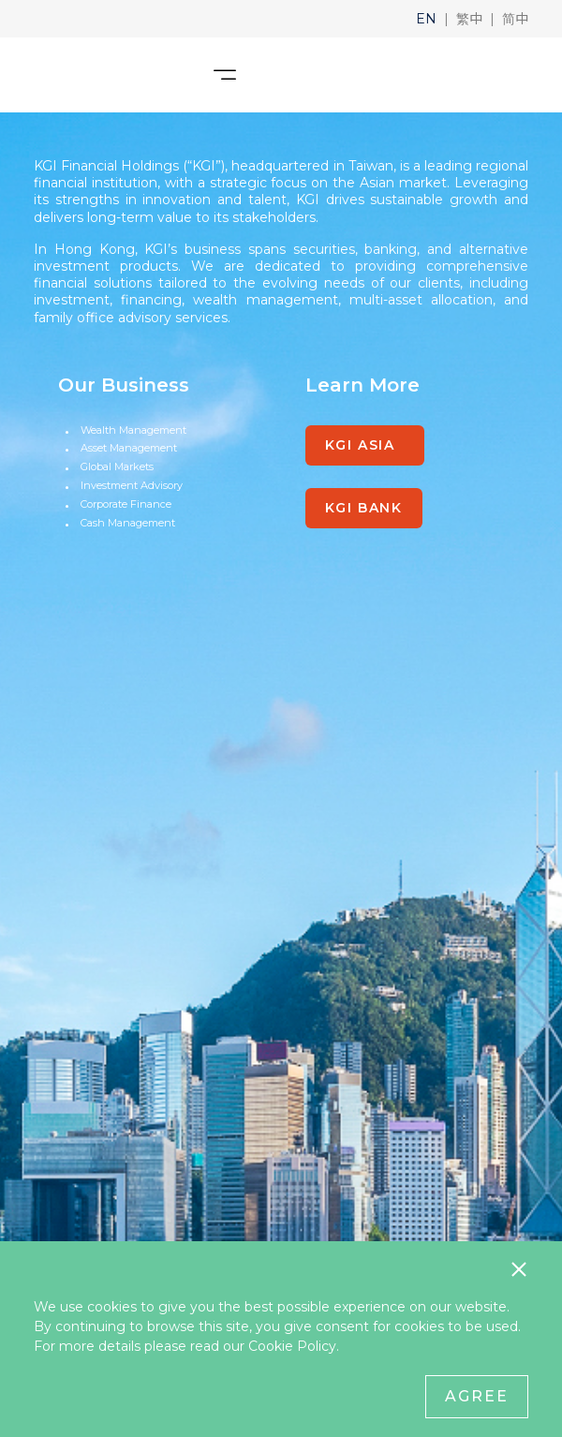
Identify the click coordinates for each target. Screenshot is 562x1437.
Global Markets (117, 466)
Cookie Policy (292, 1346)
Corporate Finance (126, 504)
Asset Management (129, 447)
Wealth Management (133, 430)
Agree (477, 1396)
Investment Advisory (132, 485)
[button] (426, 18)
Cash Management (128, 522)
